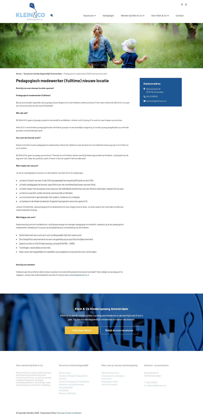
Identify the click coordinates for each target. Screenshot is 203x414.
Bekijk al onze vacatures (119, 330)
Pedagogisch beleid (110, 381)
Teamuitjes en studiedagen (113, 376)
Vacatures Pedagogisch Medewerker (74, 381)
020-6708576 (152, 96)
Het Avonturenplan (109, 384)
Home (19, 73)
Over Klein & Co (158, 15)
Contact (180, 15)
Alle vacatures (65, 373)
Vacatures (88, 15)
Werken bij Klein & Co (131, 15)
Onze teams (107, 378)
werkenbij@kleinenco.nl (79, 275)
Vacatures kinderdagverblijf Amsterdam (43, 73)
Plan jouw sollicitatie (67, 393)
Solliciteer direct (81, 330)
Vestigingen (108, 15)
